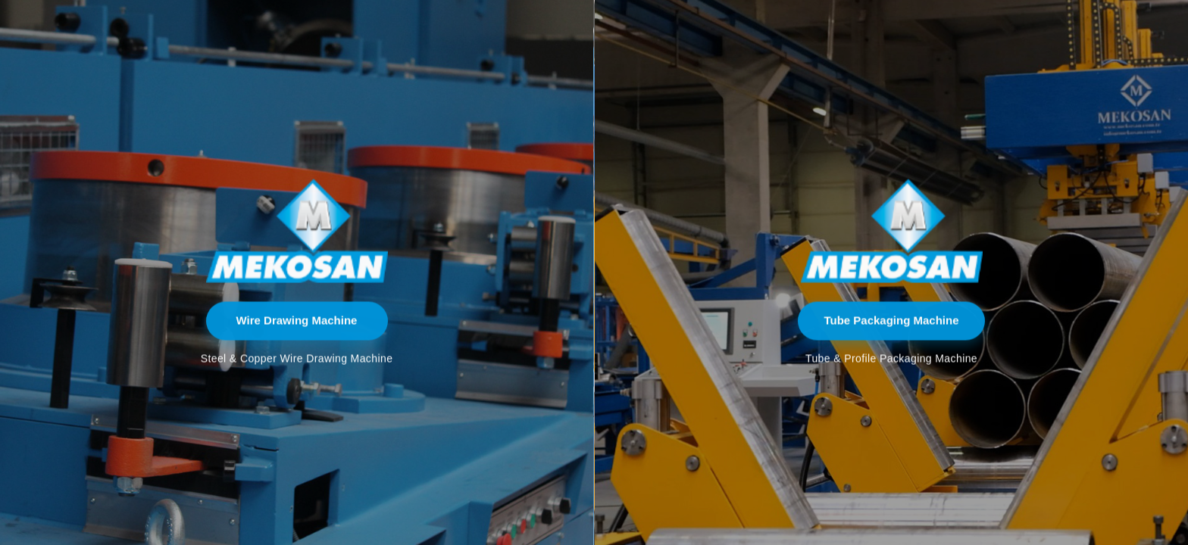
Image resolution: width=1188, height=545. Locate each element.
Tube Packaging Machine (891, 320)
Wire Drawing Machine (297, 320)
